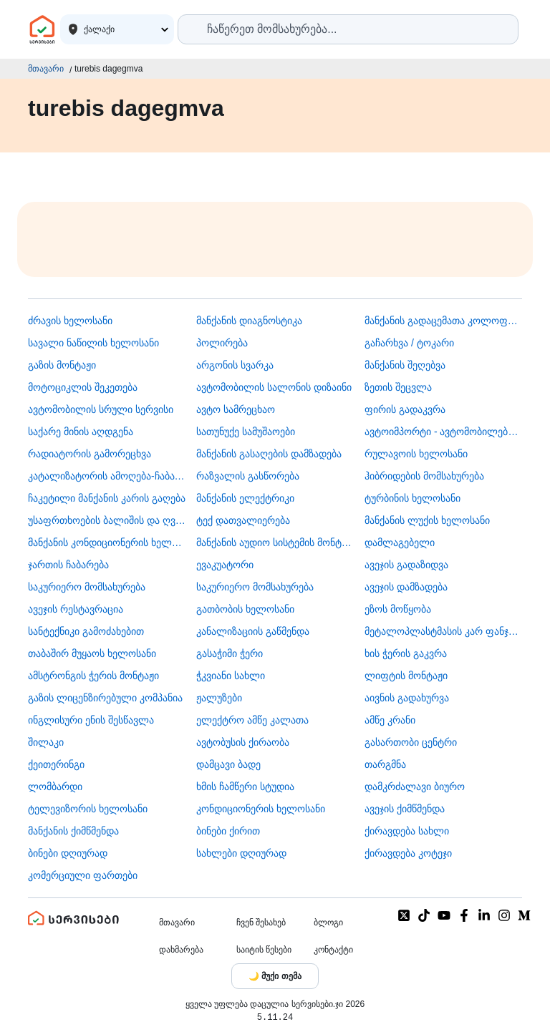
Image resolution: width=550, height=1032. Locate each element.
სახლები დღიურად (241, 853)
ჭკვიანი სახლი (230, 675)
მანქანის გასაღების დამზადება (269, 453)
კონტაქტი (333, 950)
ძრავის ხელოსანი (70, 320)
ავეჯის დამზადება (406, 587)
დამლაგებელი (400, 542)
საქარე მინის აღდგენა (80, 431)
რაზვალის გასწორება (247, 476)
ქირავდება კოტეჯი (408, 853)
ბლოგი (328, 922)
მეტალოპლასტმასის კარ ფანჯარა (443, 631)
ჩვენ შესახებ (261, 922)
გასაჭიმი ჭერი (229, 653)
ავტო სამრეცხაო (235, 409)
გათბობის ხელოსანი (245, 609)
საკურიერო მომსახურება (86, 587)
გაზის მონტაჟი (62, 365)
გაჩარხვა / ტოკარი (409, 343)
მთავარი (46, 69)
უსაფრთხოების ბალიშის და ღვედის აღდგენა (106, 520)
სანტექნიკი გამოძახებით (86, 631)
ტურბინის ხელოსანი (412, 498)
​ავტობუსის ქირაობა (242, 742)
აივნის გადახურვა (407, 698)
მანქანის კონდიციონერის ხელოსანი (106, 542)
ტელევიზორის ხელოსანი (88, 808)
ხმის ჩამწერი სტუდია (245, 786)
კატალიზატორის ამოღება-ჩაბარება (106, 476)
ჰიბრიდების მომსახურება (424, 476)
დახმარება (181, 950)
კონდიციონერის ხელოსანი (260, 808)
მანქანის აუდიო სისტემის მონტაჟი (275, 542)
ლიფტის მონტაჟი (406, 675)
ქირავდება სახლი (407, 831)
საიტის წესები (263, 950)
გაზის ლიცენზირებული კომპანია (105, 698)
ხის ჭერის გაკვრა (406, 653)
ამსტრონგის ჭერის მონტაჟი (93, 675)
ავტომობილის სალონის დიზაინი (274, 387)
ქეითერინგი (56, 764)
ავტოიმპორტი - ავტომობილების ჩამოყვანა (443, 431)
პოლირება (222, 343)
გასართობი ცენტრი (411, 742)
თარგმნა (385, 764)
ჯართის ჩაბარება (68, 564)
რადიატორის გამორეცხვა (89, 453)
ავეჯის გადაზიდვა (406, 564)
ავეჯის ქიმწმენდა (405, 808)
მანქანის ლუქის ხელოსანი (427, 520)
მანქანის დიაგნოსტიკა (249, 320)
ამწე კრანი (390, 720)
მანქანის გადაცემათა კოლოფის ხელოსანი (443, 320)
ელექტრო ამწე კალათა (252, 720)
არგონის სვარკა (235, 365)
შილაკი (46, 742)
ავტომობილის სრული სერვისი (100, 409)
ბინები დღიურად (67, 853)
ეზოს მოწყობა (398, 609)
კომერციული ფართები (83, 875)
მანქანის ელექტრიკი (245, 498)
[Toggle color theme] (275, 976)
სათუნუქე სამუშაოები (245, 431)
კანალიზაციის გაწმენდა (252, 631)
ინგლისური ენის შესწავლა (91, 720)
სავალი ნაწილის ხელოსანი (93, 343)
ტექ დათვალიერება (243, 520)
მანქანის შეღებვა (405, 365)
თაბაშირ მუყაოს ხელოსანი (92, 653)
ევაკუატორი (225, 564)
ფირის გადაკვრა (405, 409)
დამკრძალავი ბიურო (415, 786)
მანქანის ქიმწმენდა (73, 831)
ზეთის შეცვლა (398, 387)
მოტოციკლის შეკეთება (83, 387)
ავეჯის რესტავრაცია (75, 609)
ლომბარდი (55, 786)
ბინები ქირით (228, 831)
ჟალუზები (219, 698)
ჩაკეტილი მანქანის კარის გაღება (106, 498)
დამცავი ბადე (228, 764)
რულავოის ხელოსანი (416, 453)
